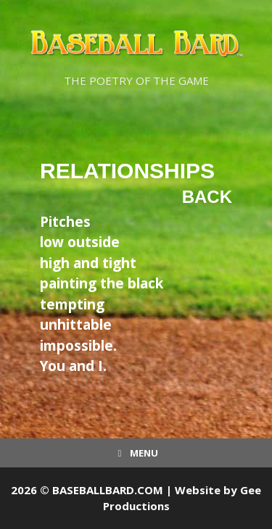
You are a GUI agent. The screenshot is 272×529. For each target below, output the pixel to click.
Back (207, 197)
